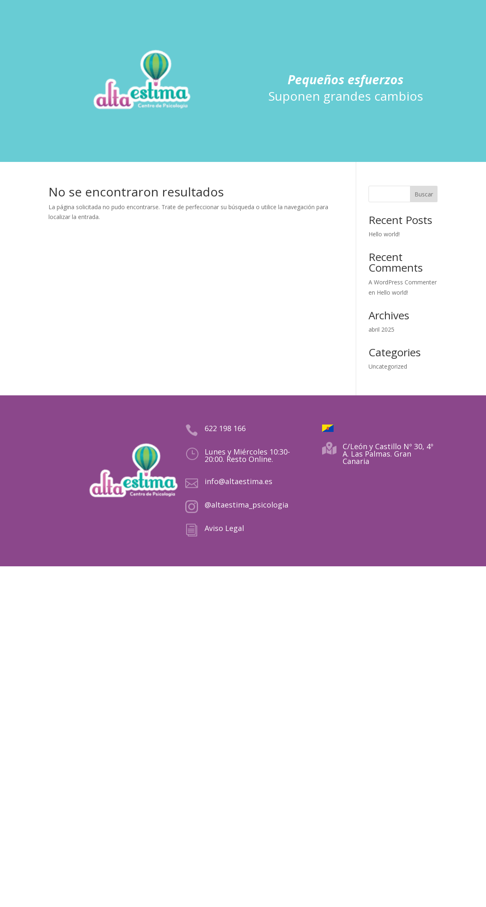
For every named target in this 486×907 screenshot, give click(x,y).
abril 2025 (381, 329)
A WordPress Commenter (403, 282)
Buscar (424, 194)
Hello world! (384, 234)
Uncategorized (388, 366)
